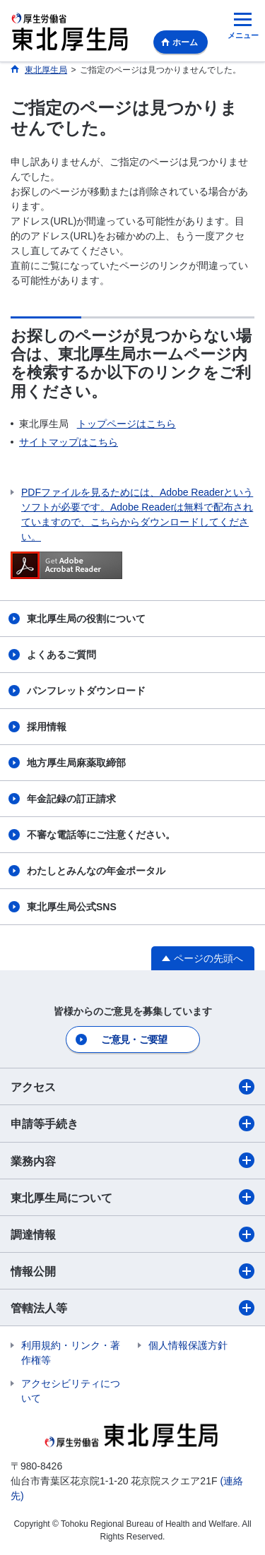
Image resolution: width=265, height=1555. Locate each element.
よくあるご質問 (61, 654)
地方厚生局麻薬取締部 (76, 762)
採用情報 (46, 726)
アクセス (132, 1087)
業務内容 (132, 1160)
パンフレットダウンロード (86, 690)
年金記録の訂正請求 (71, 798)
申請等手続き (132, 1123)
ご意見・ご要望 (134, 1039)
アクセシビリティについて (70, 1391)
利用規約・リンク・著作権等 (70, 1353)
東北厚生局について (132, 1197)
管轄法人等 (132, 1308)
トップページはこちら (126, 423)
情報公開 (132, 1271)
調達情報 (132, 1234)
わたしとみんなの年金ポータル (96, 870)
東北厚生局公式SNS (72, 906)
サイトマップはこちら (68, 442)
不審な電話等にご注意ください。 (101, 834)
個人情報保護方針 (188, 1345)
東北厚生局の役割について (86, 618)
